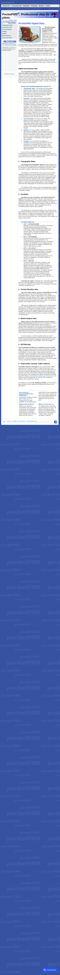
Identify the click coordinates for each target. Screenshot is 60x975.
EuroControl (32, 142)
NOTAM (4, 33)
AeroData (26, 98)
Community (34, 6)
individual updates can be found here (43, 376)
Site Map (14, 421)
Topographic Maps (7, 25)
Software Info (6, 6)
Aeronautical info (7, 27)
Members (41, 6)
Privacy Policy (21, 421)
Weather (4, 31)
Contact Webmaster (31, 421)
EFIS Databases (6, 35)
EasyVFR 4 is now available (9, 44)
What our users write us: (46, 404)
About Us (8, 421)
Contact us (49, 6)
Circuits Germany (7, 37)
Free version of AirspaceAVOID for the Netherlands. (26, 394)
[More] (30, 415)
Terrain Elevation (7, 29)
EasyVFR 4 (12, 47)
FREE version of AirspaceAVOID (25, 399)
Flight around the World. (26, 404)
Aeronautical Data (17, 6)
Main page (5, 11)
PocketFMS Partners (9, 74)
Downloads (26, 6)
